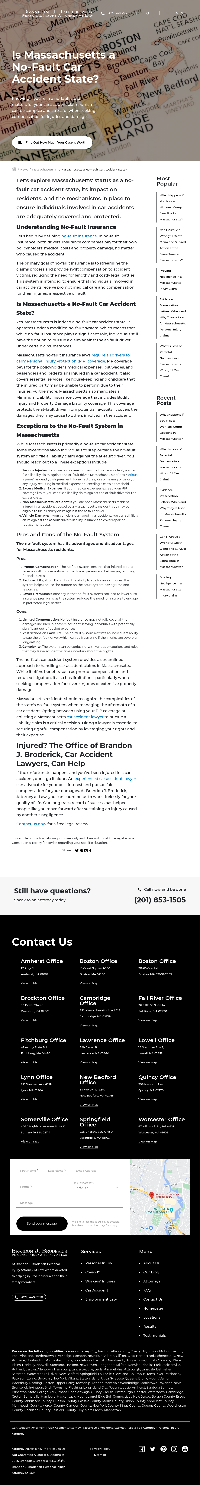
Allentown (45, 1369)
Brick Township (55, 1387)
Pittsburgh (132, 1369)
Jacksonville (171, 1365)
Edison (152, 1351)
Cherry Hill (138, 1351)
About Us (151, 1263)
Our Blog (151, 1272)
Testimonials (154, 1336)
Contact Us (153, 1299)
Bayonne (165, 1383)
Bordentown (44, 1356)
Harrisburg (62, 1369)
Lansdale (148, 1369)
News (24, 169)
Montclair (112, 1383)
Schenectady (165, 1356)
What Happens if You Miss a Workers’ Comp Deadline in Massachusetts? (172, 207)
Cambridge (174, 1392)
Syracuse (117, 1378)
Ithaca (62, 1392)
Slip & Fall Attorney (141, 1427)
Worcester (35, 1374)
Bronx (142, 1378)
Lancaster (78, 1369)
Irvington (36, 1387)
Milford (121, 1365)
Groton (17, 1396)
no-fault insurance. (79, 236)
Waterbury (20, 1383)
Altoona (97, 1383)
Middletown (83, 1360)
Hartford (72, 1365)
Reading (35, 1383)
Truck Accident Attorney (63, 1427)
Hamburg (48, 1396)
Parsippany (173, 1374)
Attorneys (151, 1281)
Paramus (72, 1351)
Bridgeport (106, 1365)
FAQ (147, 1290)
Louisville (105, 1374)
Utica (105, 1378)
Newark (93, 1356)
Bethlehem (164, 1369)
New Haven (88, 1365)
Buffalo (151, 1360)
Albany (73, 1378)
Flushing (75, 1387)
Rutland (18, 1369)
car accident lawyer (85, 717)
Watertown (156, 1392)
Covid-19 (92, 1272)
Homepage (153, 1308)
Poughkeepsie (120, 1387)
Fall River (50, 1374)
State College (38, 1392)
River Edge (63, 1356)
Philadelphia (113, 1369)
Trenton (104, 1351)
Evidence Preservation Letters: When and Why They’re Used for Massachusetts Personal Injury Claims (173, 317)
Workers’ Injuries (100, 1281)
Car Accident (96, 1290)
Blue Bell (104, 1396)
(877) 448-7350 (119, 13)
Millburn (165, 1351)
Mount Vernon (159, 1378)
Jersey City (88, 1351)
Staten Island (90, 1378)
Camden (79, 1356)
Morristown (148, 1383)
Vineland (26, 1356)
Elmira (67, 1360)
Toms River (155, 1374)
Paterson (18, 1378)
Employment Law (101, 1299)
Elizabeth (108, 1356)
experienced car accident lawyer (105, 778)
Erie (90, 1369)
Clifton (121, 1356)
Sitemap (100, 1455)
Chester (140, 1392)
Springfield (88, 1374)
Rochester (53, 1360)
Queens (131, 1378)
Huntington (35, 1360)
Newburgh (116, 1360)
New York (60, 1378)
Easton (30, 1369)
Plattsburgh (124, 1392)
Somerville (32, 1396)
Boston (48, 1383)
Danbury (28, 1365)
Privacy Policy (100, 1449)
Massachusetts (43, 169)
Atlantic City (120, 1351)
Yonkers (164, 1360)
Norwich (134, 1365)
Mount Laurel (87, 1396)
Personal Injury (98, 1263)
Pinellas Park (151, 1365)
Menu (181, 13)
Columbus (137, 1374)
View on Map (30, 983)
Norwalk (42, 1365)
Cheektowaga (79, 1392)
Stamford (57, 1365)
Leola (98, 1369)
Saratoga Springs (159, 1387)
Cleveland (120, 1374)
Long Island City (95, 1387)
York (53, 1392)
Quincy (96, 1392)
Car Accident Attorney (28, 1427)
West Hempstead (140, 1356)
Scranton (19, 1374)
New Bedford (69, 1374)
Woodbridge (129, 1383)
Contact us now (31, 824)
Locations (151, 1317)
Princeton (19, 1392)
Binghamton (135, 1360)
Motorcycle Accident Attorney (104, 1427)
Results (149, 1326)
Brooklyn (44, 1378)
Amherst (138, 1387)
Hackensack (66, 1396)
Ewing (31, 1378)
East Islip (100, 1360)
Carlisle (108, 1392)
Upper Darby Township (73, 1383)
